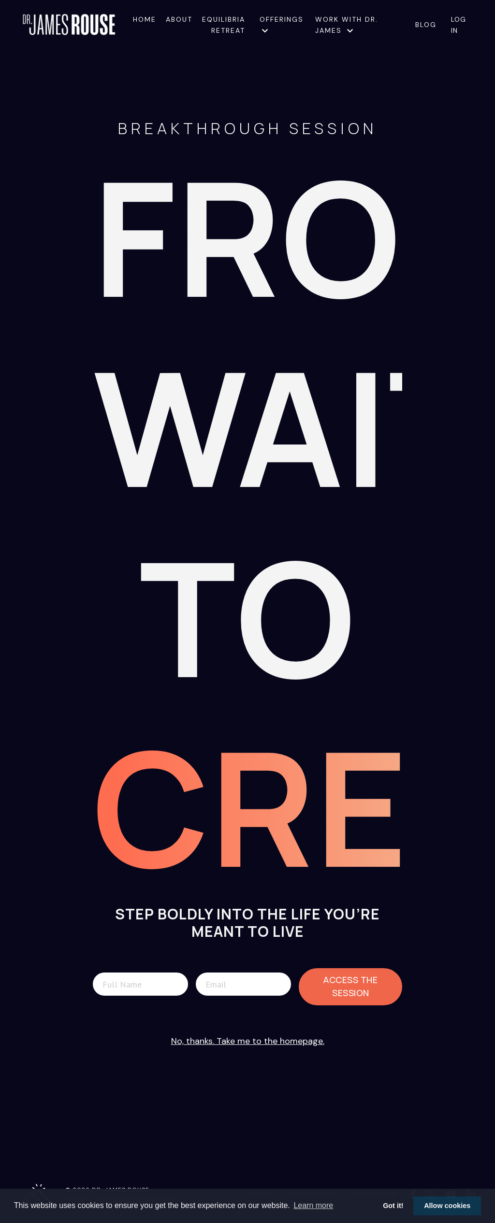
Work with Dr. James (346, 24)
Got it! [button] (393, 1205)
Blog (426, 24)
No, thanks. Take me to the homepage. (247, 1041)
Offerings (282, 24)
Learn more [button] (313, 1205)
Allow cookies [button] (447, 1205)
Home (144, 19)
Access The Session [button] (350, 986)
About (179, 19)
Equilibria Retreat (223, 24)
